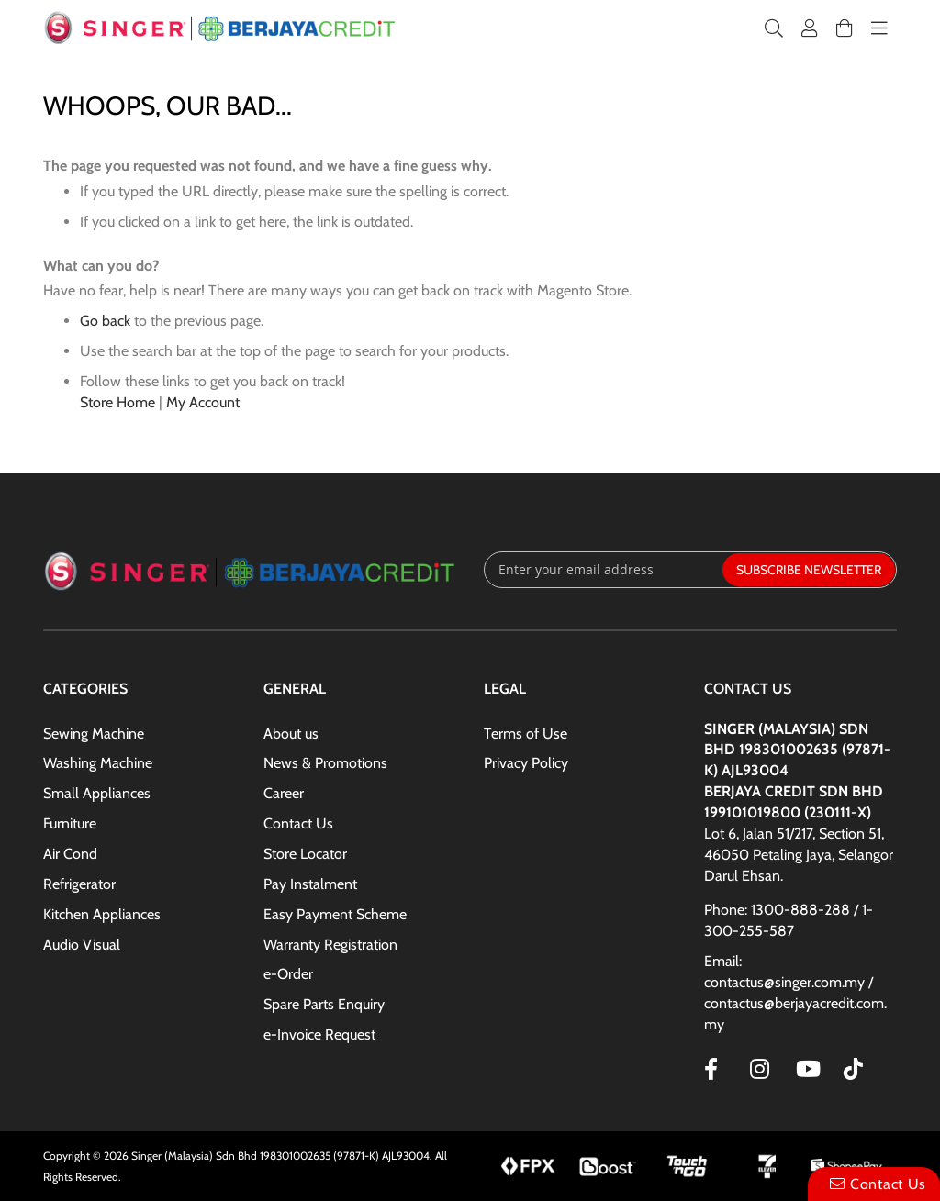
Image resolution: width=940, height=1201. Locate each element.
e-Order (288, 974)
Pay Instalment (310, 884)
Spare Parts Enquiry (324, 1004)
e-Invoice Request (319, 1034)
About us (291, 733)
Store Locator (305, 853)
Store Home (117, 402)
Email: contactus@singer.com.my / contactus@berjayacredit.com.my (795, 992)
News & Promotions (325, 763)
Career (283, 793)
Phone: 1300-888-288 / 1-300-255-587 (788, 920)
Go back (105, 320)
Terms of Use (525, 733)
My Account (203, 402)
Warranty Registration (330, 944)
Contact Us (298, 823)
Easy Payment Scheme (335, 914)
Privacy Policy (526, 763)
